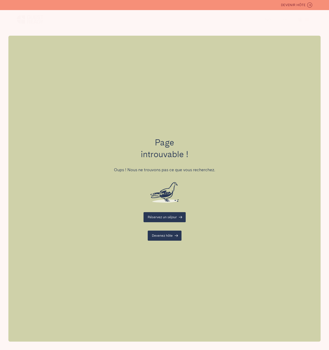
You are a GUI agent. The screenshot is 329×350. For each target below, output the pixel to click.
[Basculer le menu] (285, 19)
